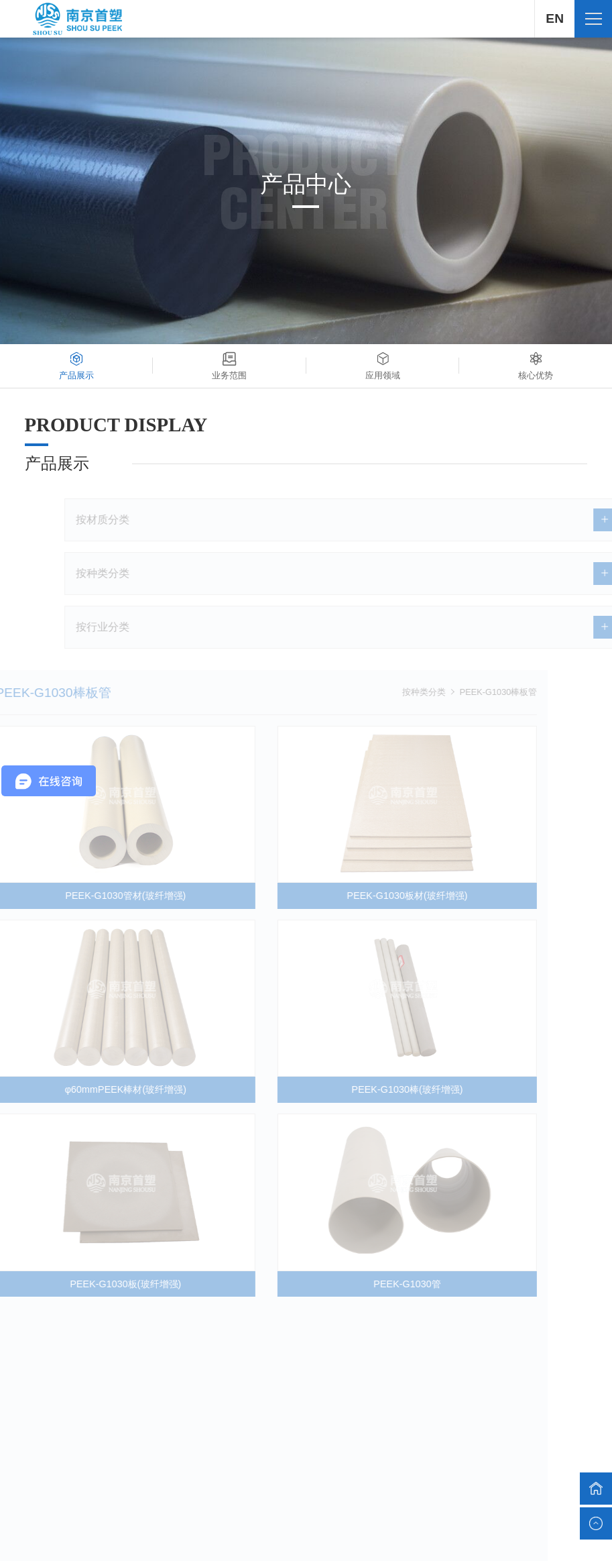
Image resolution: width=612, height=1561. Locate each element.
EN (555, 18)
